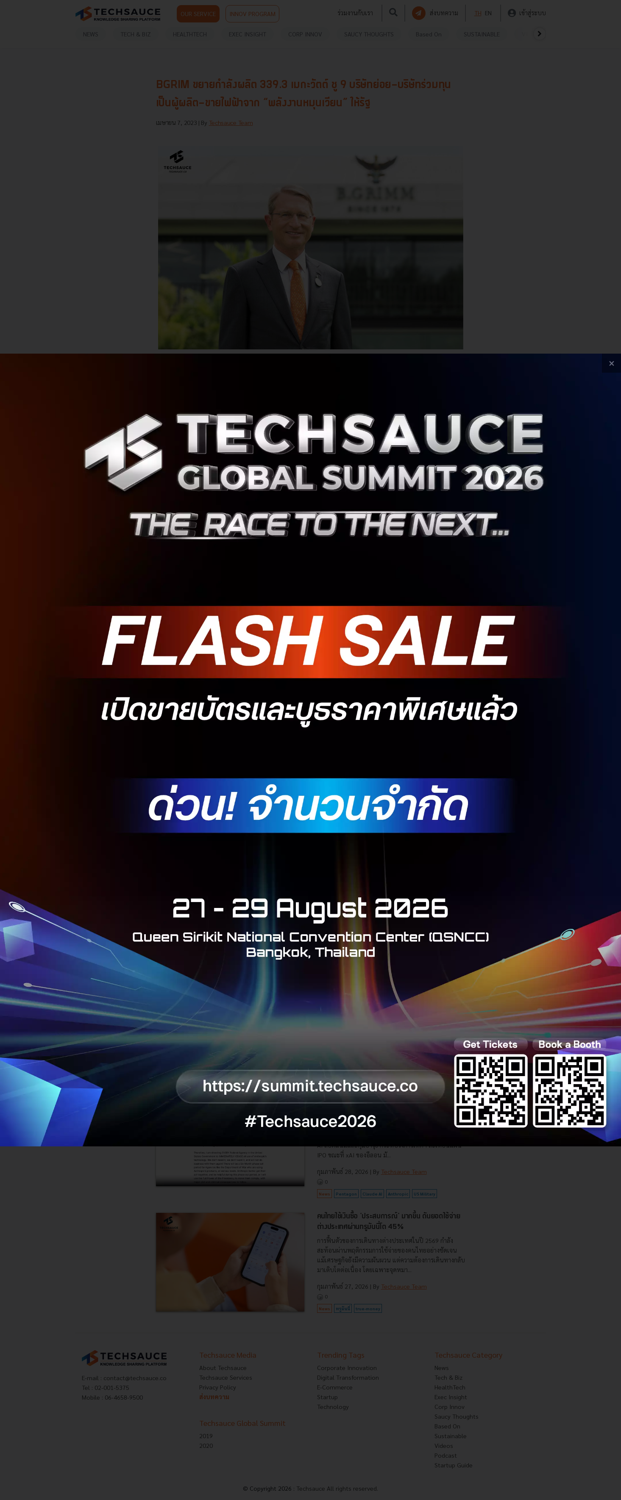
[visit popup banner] (310, 750)
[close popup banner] (611, 363)
